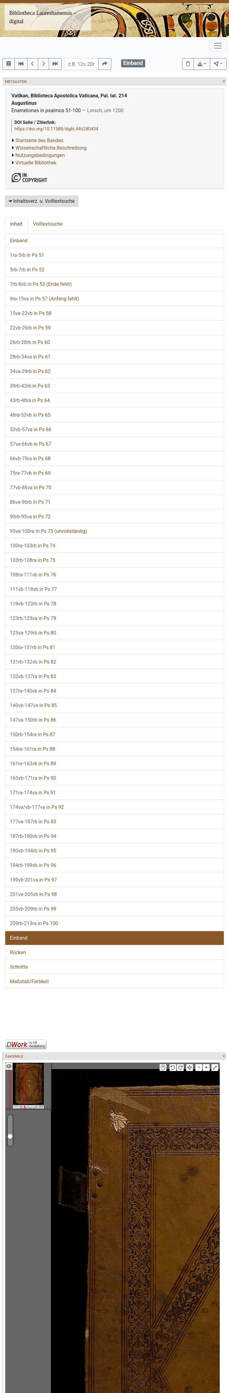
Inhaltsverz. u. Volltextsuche (42, 201)
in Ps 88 (32, 749)
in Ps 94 (33, 836)
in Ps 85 (33, 705)
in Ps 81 (32, 647)
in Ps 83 (33, 676)
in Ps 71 (30, 502)
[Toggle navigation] (218, 46)
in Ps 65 (30, 415)
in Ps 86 (33, 720)
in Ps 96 (33, 865)
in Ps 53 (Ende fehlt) (41, 284)
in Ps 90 (33, 778)
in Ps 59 (30, 328)
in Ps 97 (33, 880)
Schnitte (19, 967)
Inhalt (16, 224)
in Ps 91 (33, 793)
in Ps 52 (27, 270)
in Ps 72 (30, 517)
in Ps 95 (33, 851)
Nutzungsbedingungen (40, 155)
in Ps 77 (33, 589)
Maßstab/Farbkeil (29, 981)
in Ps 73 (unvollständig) (48, 531)
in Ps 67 (30, 444)
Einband (18, 241)
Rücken (18, 952)
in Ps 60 (30, 342)
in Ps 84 (33, 691)
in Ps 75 (32, 560)
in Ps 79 (33, 618)
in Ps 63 (30, 386)
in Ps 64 (30, 400)
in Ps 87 (32, 734)
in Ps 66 (30, 429)
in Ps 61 (30, 357)
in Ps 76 (33, 575)
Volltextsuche (48, 224)
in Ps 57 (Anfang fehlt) (44, 299)
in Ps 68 (30, 458)
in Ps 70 (30, 488)
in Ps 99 (33, 909)
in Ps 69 (30, 473)
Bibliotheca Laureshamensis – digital (42, 17)
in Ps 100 (34, 923)
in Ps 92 (37, 807)
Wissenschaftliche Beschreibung (51, 148)
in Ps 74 (32, 546)
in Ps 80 (33, 633)
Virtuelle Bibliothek (35, 163)
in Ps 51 (27, 255)
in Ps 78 (33, 604)
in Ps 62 (30, 371)
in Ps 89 (33, 764)
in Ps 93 (33, 822)
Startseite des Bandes (39, 140)
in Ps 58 (30, 313)
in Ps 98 (33, 894)
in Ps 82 (33, 662)
